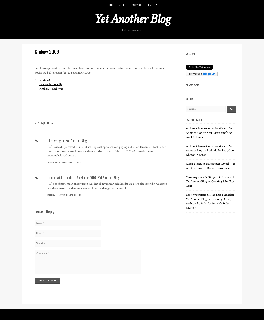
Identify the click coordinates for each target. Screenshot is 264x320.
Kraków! (44, 80)
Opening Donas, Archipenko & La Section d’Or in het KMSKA (208, 203)
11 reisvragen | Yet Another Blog (67, 140)
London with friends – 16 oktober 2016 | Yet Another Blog (83, 177)
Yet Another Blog (132, 19)
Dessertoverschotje (218, 168)
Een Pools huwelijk (50, 84)
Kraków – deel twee (51, 89)
